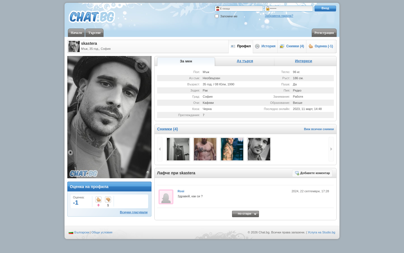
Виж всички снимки (319, 129)
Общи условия (102, 232)
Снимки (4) (292, 46)
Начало (76, 33)
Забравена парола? (279, 15)
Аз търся (245, 61)
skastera (89, 43)
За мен (186, 61)
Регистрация (324, 33)
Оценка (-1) (320, 46)
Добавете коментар (312, 173)
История (265, 46)
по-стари (244, 213)
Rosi (181, 191)
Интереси (303, 61)
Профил (241, 46)
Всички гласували (134, 212)
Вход (325, 8)
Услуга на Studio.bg (321, 232)
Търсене (94, 33)
